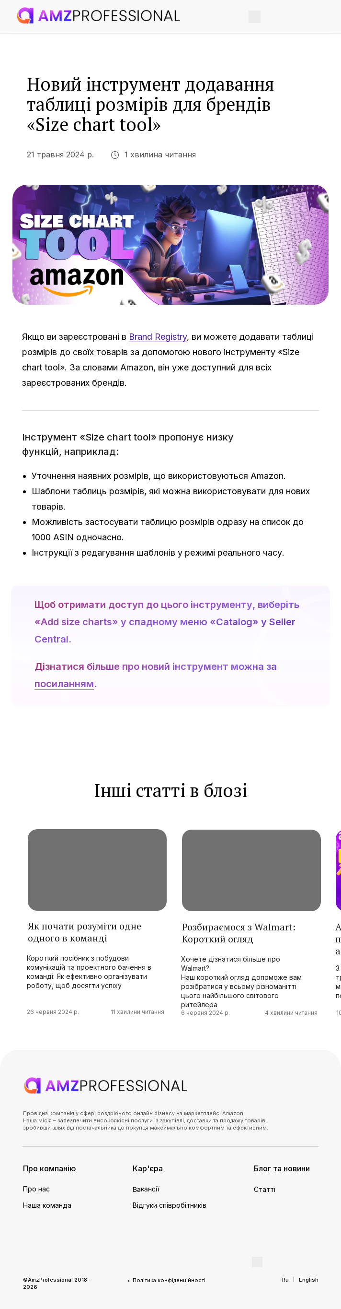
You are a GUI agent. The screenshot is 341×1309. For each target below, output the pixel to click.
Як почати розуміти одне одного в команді (84, 931)
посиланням (64, 684)
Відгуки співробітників (169, 1205)
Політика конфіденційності (169, 1280)
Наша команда (47, 1205)
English (308, 1279)
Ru (285, 1279)
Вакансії (146, 1189)
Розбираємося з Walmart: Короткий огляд (239, 932)
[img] (98, 15)
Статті (264, 1189)
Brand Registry (158, 337)
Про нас (36, 1189)
